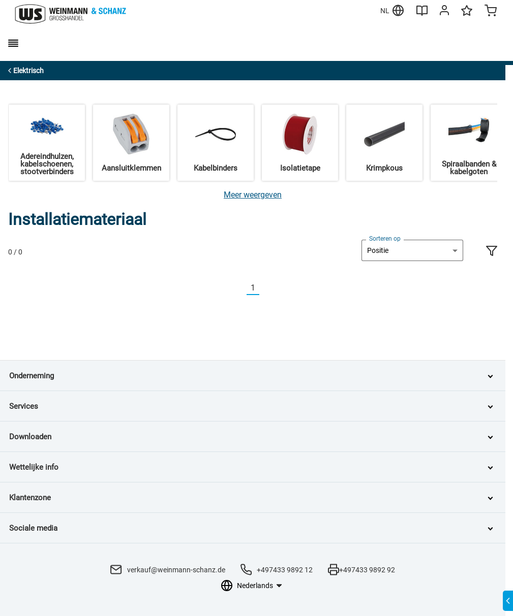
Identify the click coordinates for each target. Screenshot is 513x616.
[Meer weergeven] (253, 195)
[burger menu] (13, 43)
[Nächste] (265, 288)
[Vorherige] (240, 288)
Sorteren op (385, 238)
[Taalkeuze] (259, 585)
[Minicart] (491, 12)
